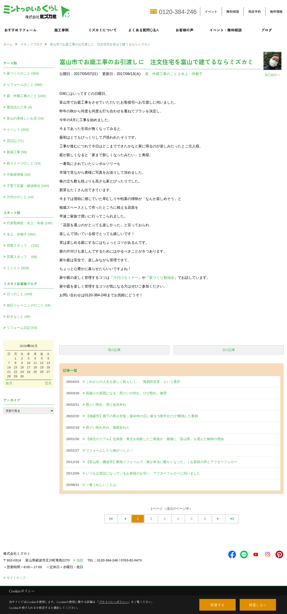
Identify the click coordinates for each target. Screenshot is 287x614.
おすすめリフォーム (20, 30)
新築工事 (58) (17, 152)
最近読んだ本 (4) (19, 107)
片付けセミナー (125, 277)
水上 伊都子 (191, 74)
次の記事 (228, 350)
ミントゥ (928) (18, 268)
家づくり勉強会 (161, 277)
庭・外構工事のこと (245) (26, 96)
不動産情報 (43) (18, 174)
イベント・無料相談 (225, 30)
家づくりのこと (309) (23, 73)
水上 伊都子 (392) (21, 234)
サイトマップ (16, 578)
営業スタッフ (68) (22, 257)
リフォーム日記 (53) (22, 328)
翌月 (48, 383)
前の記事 (114, 350)
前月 (9, 383)
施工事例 (61, 30)
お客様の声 (185, 30)
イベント (211, 11)
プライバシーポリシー (113, 602)
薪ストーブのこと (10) (24, 163)
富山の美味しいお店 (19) (25, 118)
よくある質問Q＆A (143, 30)
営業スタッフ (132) (23, 245)
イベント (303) (18, 129)
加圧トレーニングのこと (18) (29, 305)
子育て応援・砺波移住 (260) (28, 186)
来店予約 (254, 11)
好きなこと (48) (18, 316)
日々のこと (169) (19, 294)
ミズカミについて (102, 30)
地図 (79, 560)
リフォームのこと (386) (24, 84)
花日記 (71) (15, 141)
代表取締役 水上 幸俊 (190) (29, 223)
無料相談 (232, 11)
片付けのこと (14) (20, 197)
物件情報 (276, 11)
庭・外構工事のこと (161, 74)
